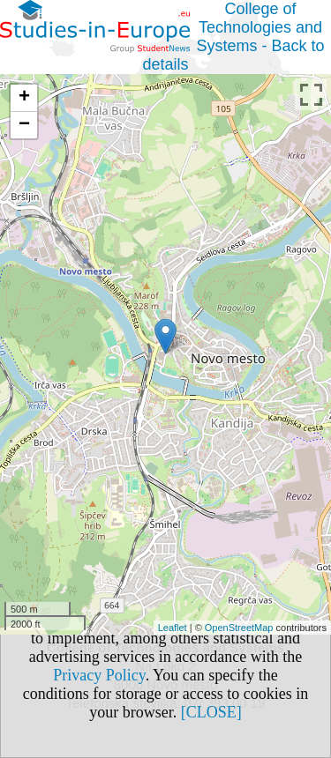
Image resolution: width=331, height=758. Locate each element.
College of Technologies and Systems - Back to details (233, 36)
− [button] (24, 125)
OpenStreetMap (239, 627)
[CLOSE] (211, 712)
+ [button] (24, 98)
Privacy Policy (99, 675)
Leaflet (172, 627)
